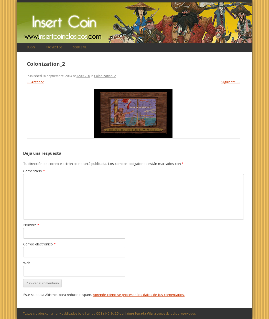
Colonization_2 (105, 76)
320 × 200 (83, 76)
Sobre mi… (80, 47)
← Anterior (35, 82)
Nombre (31, 225)
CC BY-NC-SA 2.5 (107, 313)
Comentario (34, 171)
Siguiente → (230, 82)
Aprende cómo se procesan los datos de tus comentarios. (139, 294)
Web (26, 263)
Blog (31, 47)
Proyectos (54, 47)
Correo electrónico (39, 244)
